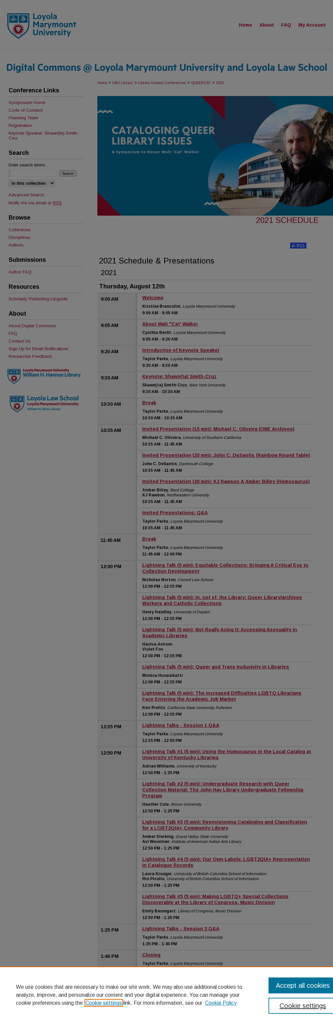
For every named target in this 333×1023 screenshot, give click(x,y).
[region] (166, 995)
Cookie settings (103, 1003)
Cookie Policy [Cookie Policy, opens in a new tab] (221, 1003)
